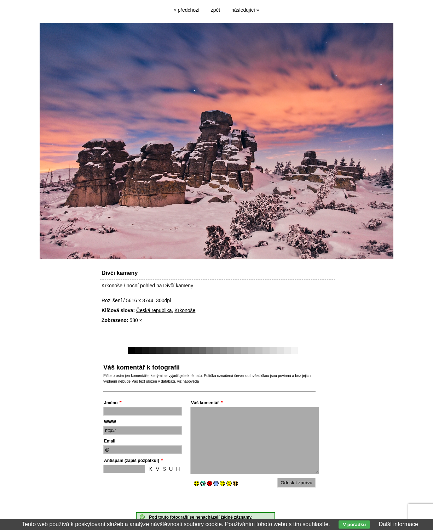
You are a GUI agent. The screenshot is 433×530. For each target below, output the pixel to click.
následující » (245, 10)
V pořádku (354, 524)
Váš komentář (205, 402)
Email (109, 441)
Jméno (111, 402)
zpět (215, 10)
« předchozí (187, 10)
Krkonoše (184, 310)
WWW (110, 421)
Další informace (398, 524)
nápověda (191, 381)
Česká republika (154, 310)
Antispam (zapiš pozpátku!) (131, 460)
